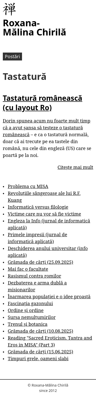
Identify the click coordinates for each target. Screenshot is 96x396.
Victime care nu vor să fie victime (44, 214)
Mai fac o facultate (28, 269)
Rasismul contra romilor (34, 276)
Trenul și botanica (27, 324)
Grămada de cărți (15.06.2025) (40, 352)
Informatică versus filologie (38, 207)
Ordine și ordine (26, 310)
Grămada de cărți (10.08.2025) (40, 331)
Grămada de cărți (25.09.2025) (40, 262)
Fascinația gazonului (30, 303)
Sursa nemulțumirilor (32, 317)
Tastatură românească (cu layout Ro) (42, 102)
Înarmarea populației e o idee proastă (49, 296)
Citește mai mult (75, 167)
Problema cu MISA (28, 186)
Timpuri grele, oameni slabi (38, 358)
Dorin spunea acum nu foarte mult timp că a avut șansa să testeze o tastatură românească (46, 128)
